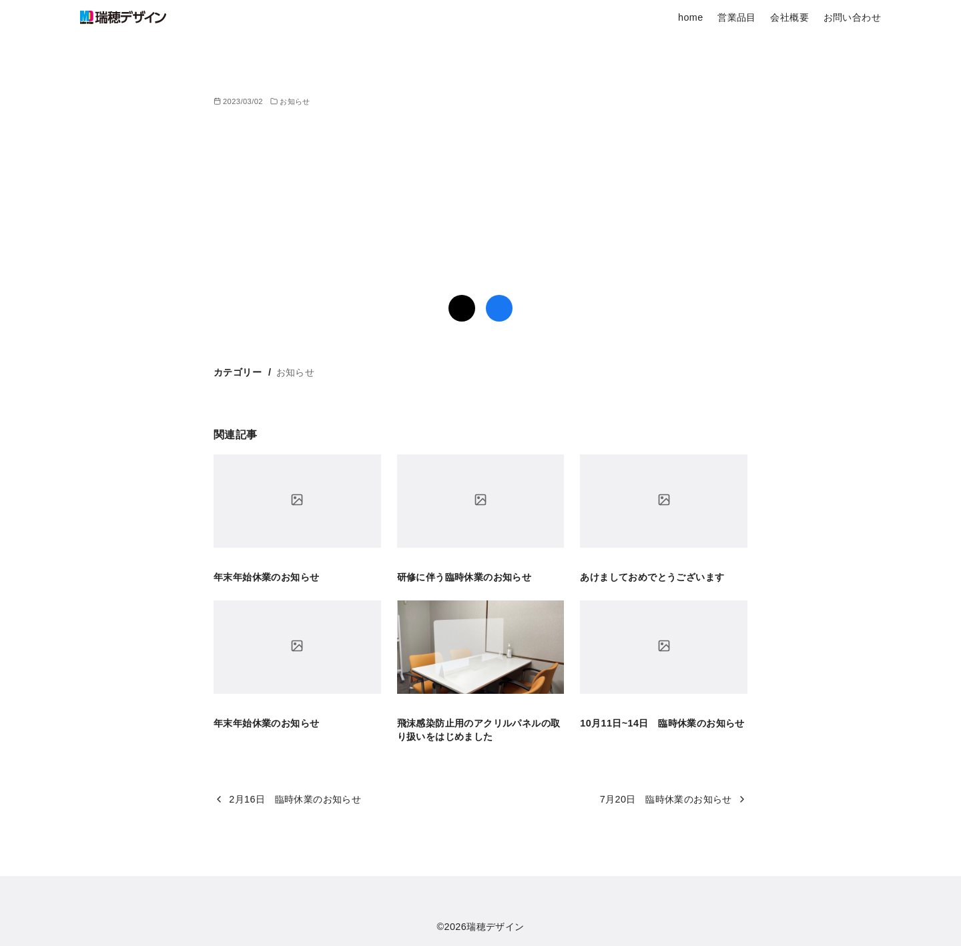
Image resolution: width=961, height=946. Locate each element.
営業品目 (736, 17)
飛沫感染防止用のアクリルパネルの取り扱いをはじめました (479, 730)
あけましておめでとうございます (652, 577)
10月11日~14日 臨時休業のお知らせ (662, 723)
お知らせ (295, 101)
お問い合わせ (852, 17)
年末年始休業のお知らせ (266, 577)
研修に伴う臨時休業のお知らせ (464, 577)
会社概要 (789, 17)
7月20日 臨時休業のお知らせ (666, 799)
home (690, 17)
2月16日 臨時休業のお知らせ (295, 799)
